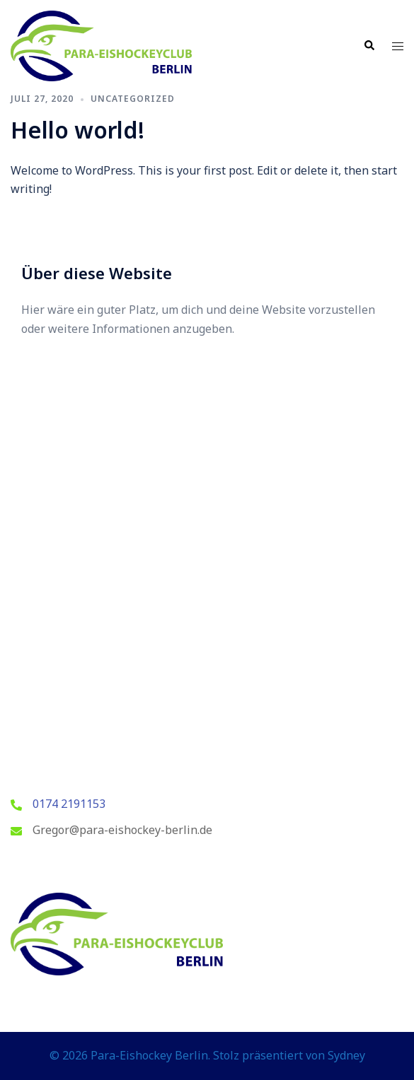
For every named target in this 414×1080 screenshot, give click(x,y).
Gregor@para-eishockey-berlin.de (122, 830)
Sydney (346, 1055)
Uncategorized (133, 99)
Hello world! (77, 130)
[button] (368, 46)
